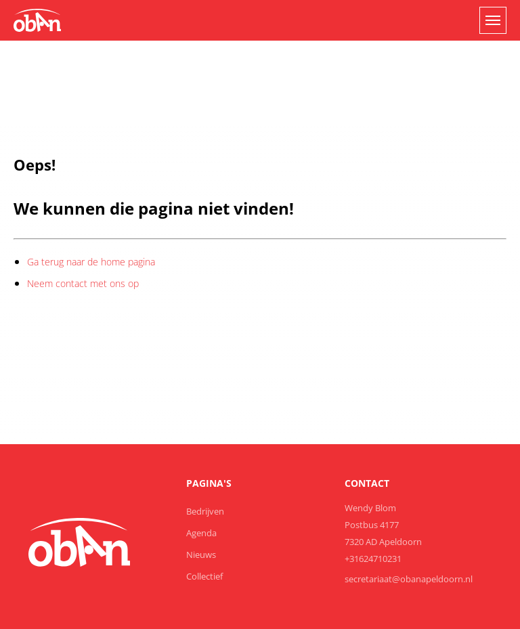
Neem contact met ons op (83, 283)
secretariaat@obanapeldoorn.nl (409, 579)
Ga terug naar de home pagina (91, 261)
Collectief (204, 576)
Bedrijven (205, 511)
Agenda (201, 533)
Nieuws (201, 554)
